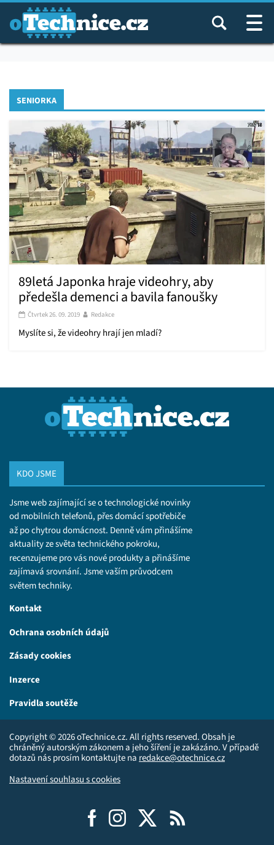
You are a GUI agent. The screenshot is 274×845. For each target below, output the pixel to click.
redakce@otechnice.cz (182, 757)
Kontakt (25, 608)
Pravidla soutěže (43, 702)
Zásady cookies (40, 655)
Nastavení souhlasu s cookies (64, 779)
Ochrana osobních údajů (59, 632)
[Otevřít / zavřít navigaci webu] (254, 23)
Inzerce (24, 679)
